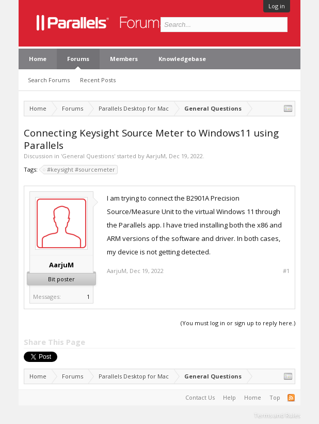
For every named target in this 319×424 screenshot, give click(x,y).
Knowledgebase (182, 59)
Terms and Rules (277, 415)
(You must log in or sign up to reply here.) (238, 323)
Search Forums (49, 80)
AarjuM (156, 156)
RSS (291, 397)
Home (37, 59)
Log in (276, 6)
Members (124, 59)
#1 (286, 271)
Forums (78, 59)
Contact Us (200, 397)
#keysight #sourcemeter (79, 169)
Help (229, 397)
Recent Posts (98, 80)
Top (274, 397)
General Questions (88, 156)
